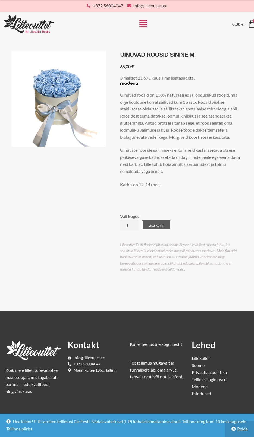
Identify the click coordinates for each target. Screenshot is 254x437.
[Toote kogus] (129, 225)
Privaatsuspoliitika (209, 372)
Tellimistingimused (209, 379)
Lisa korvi (156, 225)
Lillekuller (201, 358)
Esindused (201, 393)
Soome (198, 365)
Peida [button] (242, 428)
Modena (200, 386)
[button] (143, 24)
